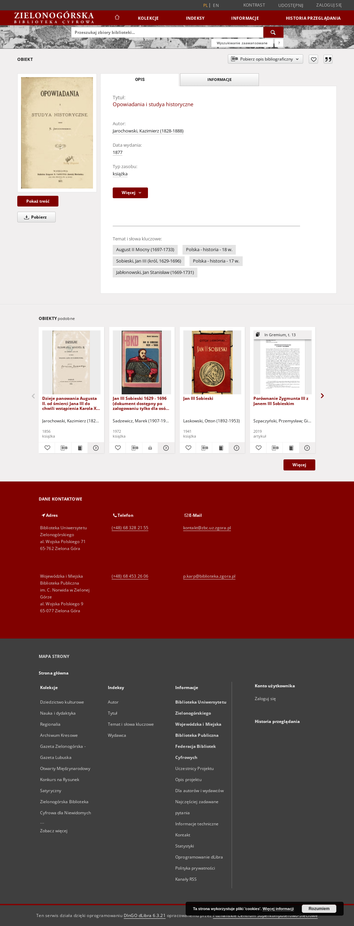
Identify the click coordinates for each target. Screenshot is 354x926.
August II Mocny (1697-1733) (145, 250)
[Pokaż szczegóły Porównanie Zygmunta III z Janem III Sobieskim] (306, 447)
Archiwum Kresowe (59, 735)
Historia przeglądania (313, 18)
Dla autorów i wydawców (199, 791)
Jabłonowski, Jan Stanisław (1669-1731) (155, 272)
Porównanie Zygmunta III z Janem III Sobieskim (280, 400)
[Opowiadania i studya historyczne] (57, 132)
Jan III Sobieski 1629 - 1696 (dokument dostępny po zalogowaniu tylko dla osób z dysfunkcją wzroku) (140, 403)
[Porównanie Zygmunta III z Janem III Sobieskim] (282, 363)
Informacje (245, 18)
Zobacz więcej (54, 831)
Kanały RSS (186, 879)
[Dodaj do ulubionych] (313, 59)
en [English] (216, 5)
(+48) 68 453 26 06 (130, 576)
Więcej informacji (278, 909)
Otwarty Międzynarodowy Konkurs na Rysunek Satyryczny (65, 779)
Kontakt (182, 835)
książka (120, 174)
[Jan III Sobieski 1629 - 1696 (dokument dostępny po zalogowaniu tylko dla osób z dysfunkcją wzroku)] (142, 363)
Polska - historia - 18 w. (209, 250)
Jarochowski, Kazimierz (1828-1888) (148, 131)
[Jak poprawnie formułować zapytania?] (278, 43)
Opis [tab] (140, 79)
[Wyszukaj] (273, 32)
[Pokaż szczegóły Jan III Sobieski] (236, 447)
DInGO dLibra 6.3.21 (145, 915)
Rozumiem (319, 908)
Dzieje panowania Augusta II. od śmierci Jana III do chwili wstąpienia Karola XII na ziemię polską (70, 403)
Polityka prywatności (195, 868)
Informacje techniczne (197, 824)
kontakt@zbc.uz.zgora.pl (207, 528)
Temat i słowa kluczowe (131, 724)
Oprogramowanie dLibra (199, 857)
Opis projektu (188, 779)
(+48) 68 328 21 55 (130, 528)
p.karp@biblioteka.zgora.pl (209, 576)
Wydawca (117, 735)
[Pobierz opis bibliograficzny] (63, 447)
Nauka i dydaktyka (58, 713)
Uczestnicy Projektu (194, 768)
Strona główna (54, 673)
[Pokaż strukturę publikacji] (282, 335)
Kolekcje (148, 18)
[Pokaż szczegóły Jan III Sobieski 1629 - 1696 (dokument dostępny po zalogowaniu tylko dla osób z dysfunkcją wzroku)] (165, 447)
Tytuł (113, 713)
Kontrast (254, 5)
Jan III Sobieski (198, 398)
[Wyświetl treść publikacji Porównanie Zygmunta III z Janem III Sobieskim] (291, 447)
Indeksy (195, 18)
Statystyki (184, 846)
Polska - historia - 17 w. (216, 261)
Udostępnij (291, 5)
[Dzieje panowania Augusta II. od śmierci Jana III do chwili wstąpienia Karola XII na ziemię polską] (71, 363)
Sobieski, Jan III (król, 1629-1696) (148, 261)
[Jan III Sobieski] (212, 363)
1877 (117, 152)
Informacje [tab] (219, 79)
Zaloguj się (329, 5)
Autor (113, 702)
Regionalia (50, 724)
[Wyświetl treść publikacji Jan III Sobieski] (220, 447)
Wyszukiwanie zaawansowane (242, 42)
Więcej (299, 465)
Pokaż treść (37, 201)
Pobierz (34, 217)
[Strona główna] (116, 18)
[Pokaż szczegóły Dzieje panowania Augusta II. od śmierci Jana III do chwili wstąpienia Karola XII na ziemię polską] (95, 447)
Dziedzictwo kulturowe (62, 702)
